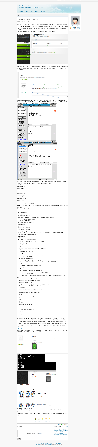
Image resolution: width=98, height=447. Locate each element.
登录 (21, 0)
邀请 (62, 424)
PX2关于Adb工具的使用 (58, 431)
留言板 (36, 11)
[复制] (39, 7)
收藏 (66, 424)
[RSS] (42, 7)
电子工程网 (59, 0)
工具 (73, 0)
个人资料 (43, 11)
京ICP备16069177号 (48, 444)
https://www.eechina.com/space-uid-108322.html (27, 7)
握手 (46, 420)
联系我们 (60, 443)
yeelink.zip (20, 328)
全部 (67, 426)
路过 (35, 420)
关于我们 (38, 443)
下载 (68, 0)
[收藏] (37, 7)
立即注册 (18, 0)
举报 (59, 424)
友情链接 (55, 443)
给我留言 (78, 27)
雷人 (50, 420)
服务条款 (42, 443)
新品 (64, 0)
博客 (26, 11)
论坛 (75, 0)
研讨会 (77, 0)
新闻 (62, 0)
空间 (80, 0)
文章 (66, 0)
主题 (31, 11)
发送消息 (78, 28)
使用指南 (46, 443)
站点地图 (51, 443)
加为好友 (73, 27)
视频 (71, 0)
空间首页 (21, 11)
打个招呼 (73, 28)
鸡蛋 (39, 420)
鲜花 (42, 420)
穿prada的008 (75, 25)
